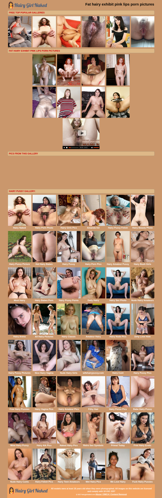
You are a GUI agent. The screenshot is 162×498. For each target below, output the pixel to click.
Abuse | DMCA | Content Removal (111, 494)
